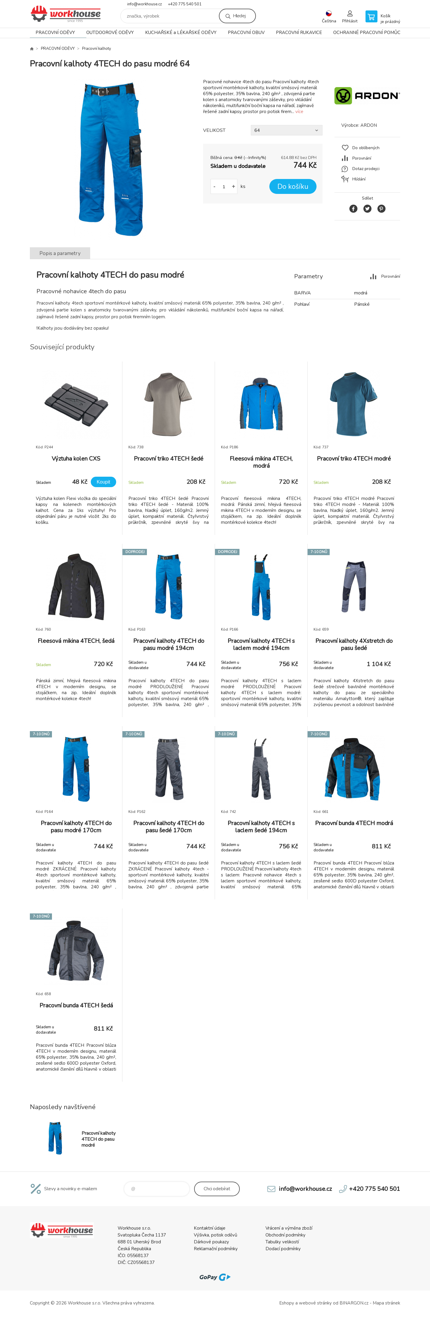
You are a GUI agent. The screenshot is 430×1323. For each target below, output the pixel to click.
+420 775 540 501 (185, 4)
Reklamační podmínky (216, 1249)
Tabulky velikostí (282, 1242)
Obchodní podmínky (285, 1235)
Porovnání (361, 158)
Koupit (103, 481)
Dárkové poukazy (211, 1242)
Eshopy (286, 1303)
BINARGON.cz (354, 1303)
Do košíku (292, 186)
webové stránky (315, 1303)
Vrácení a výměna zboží (288, 1228)
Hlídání (359, 179)
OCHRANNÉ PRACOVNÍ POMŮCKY (369, 32)
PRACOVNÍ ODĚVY (55, 32)
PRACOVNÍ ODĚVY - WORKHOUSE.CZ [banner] (66, 14)
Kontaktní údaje (209, 1228)
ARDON (368, 125)
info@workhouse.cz (144, 4)
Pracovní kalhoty (96, 48)
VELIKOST (214, 130)
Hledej (239, 16)
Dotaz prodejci (366, 169)
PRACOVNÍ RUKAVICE (299, 32)
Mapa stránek (386, 1303)
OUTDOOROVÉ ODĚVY (110, 32)
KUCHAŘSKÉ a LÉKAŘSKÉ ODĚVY (180, 32)
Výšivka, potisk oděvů (215, 1235)
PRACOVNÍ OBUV (246, 32)
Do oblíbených (366, 148)
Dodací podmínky (283, 1249)
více (299, 112)
